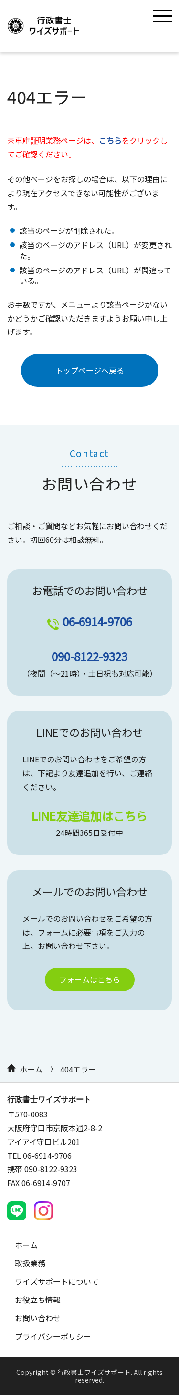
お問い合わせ (38, 1317)
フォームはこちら (89, 979)
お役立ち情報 (38, 1299)
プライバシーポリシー (53, 1336)
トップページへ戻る (89, 370)
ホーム (31, 1069)
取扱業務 (30, 1263)
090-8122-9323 (89, 656)
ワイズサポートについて (57, 1281)
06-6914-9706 (97, 621)
